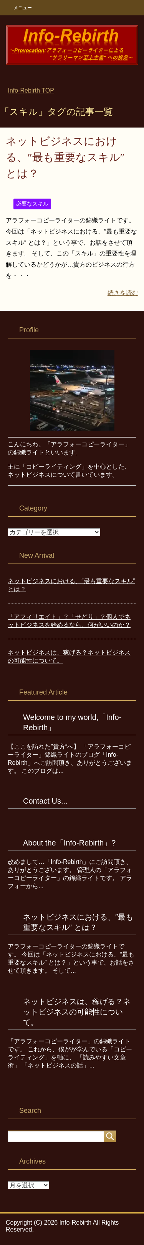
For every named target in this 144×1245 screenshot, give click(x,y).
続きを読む (123, 293)
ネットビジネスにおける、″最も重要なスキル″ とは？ (65, 157)
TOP (31, 90)
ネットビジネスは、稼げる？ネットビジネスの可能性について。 (77, 1011)
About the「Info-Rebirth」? (69, 843)
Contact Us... (45, 801)
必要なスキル (32, 204)
